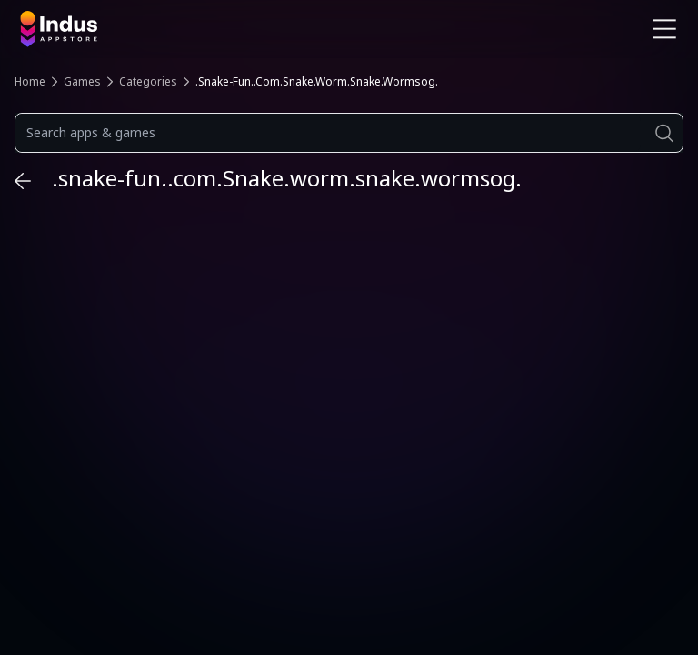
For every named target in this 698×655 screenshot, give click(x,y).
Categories (148, 81)
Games (82, 81)
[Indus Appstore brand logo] (177, 29)
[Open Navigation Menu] (664, 29)
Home (30, 81)
